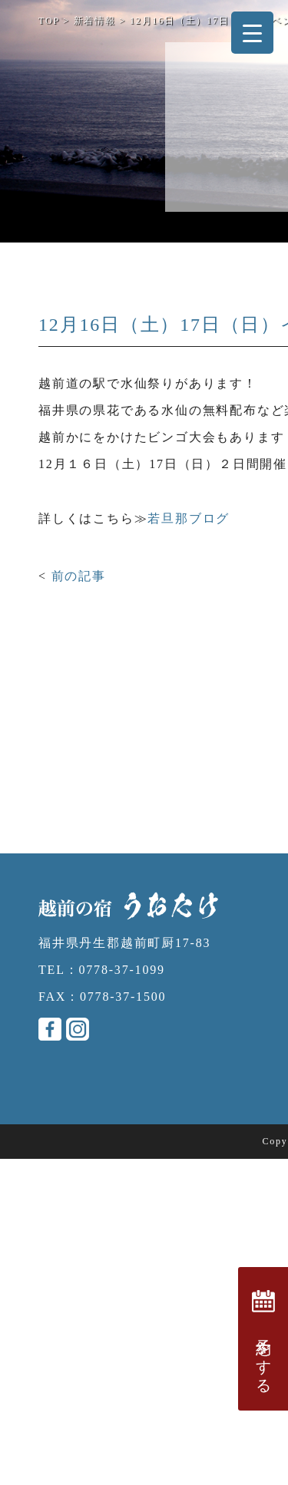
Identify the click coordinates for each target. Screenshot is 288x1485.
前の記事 (78, 575)
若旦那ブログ (188, 518)
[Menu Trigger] (252, 33)
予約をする (263, 1339)
